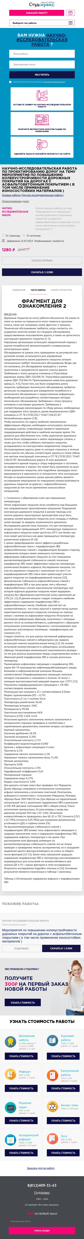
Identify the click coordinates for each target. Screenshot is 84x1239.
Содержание (18, 290)
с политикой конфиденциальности (54, 82)
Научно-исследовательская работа (42, 40)
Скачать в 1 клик (61, 948)
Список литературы (61, 290)
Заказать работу (36, 13)
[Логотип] (42, 4)
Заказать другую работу (41, 1168)
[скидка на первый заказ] (70, 13)
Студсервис (42, 1192)
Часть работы (38, 290)
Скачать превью (42, 260)
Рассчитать (42, 74)
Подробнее (21, 948)
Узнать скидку (42, 1230)
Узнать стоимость (23, 1002)
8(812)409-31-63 (42, 1185)
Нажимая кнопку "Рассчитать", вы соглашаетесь (39, 82)
